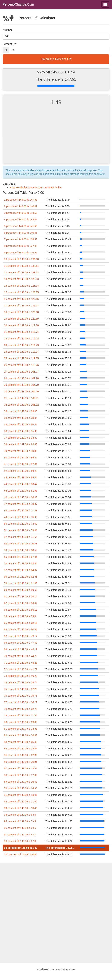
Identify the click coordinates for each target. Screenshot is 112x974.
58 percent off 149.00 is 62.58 (20, 576)
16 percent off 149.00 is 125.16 (21, 298)
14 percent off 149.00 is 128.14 (21, 285)
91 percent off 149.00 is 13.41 (20, 794)
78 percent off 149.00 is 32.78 (20, 708)
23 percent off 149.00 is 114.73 (21, 345)
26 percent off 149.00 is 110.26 (21, 365)
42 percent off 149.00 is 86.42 (20, 470)
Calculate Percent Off (56, 59)
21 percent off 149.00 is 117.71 (21, 332)
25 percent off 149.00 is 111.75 (21, 358)
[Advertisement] (56, 138)
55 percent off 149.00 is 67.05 (20, 556)
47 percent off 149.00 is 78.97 (20, 503)
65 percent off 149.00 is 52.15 (20, 623)
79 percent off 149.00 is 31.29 (20, 715)
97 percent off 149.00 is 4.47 (20, 834)
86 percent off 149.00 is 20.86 (20, 761)
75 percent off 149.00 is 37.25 (20, 689)
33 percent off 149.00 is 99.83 (20, 411)
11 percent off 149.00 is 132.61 (21, 265)
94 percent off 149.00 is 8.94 (20, 814)
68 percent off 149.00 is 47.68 (20, 642)
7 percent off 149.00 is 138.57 (20, 239)
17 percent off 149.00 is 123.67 (21, 305)
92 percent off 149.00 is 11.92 (20, 801)
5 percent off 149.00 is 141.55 (20, 226)
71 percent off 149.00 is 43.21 (20, 662)
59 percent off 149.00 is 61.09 (20, 583)
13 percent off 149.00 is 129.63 (21, 279)
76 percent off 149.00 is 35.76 (20, 695)
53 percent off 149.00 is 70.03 (20, 543)
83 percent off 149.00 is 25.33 (20, 742)
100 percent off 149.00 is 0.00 (20, 854)
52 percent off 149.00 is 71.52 (20, 537)
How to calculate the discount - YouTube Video (36, 187)
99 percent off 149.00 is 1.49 (20, 847)
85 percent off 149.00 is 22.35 (20, 755)
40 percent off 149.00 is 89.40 (20, 457)
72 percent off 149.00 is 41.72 (20, 669)
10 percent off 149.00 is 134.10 (21, 259)
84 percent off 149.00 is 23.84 (20, 748)
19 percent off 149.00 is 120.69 (21, 318)
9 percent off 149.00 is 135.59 (20, 252)
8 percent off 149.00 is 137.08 (20, 246)
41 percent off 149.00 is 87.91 (20, 464)
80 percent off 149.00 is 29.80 (20, 722)
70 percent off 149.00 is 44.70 (20, 656)
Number (7, 30)
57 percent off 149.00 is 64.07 (20, 570)
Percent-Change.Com (18, 4)
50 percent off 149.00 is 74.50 (20, 523)
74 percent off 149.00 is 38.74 (20, 682)
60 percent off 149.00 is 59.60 (20, 589)
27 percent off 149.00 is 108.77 (21, 371)
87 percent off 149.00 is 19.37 (20, 768)
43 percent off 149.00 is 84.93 (20, 477)
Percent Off (9, 44)
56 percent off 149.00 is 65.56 (20, 563)
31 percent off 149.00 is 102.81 (21, 398)
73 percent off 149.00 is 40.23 (20, 675)
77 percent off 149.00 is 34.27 (20, 702)
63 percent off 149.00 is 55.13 (20, 609)
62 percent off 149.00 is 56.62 (20, 603)
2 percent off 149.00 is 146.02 (20, 206)
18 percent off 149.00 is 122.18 (21, 312)
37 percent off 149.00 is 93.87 (20, 437)
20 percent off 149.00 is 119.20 (21, 325)
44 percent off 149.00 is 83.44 (20, 484)
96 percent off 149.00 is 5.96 (20, 828)
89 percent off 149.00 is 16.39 (20, 781)
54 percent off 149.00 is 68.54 (20, 550)
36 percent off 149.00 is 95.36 (20, 431)
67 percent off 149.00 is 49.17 (20, 636)
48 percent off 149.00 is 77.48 (20, 510)
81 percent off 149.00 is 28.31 (20, 728)
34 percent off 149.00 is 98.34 (20, 417)
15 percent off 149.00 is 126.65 (21, 292)
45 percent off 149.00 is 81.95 (20, 490)
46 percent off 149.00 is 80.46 (20, 497)
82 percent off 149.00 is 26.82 (20, 735)
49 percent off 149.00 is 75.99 (20, 517)
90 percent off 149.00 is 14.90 (20, 788)
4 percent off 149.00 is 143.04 (20, 219)
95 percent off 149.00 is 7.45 (20, 821)
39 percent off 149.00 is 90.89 (20, 451)
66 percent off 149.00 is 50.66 (20, 629)
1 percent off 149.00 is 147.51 (20, 199)
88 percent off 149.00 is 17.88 (20, 775)
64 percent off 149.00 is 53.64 (20, 616)
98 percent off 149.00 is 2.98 (20, 841)
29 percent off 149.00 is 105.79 (21, 384)
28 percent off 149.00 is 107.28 (21, 378)
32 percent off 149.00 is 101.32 (21, 404)
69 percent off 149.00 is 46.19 (20, 649)
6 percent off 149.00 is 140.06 (20, 232)
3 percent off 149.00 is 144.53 (20, 212)
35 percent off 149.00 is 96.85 (20, 424)
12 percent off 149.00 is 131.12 (21, 272)
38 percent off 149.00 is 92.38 (20, 444)
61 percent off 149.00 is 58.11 (20, 596)
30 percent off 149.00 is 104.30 (21, 391)
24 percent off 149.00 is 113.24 (21, 351)
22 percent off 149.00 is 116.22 (21, 338)
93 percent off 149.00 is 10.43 (20, 808)
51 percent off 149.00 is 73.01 (20, 530)
